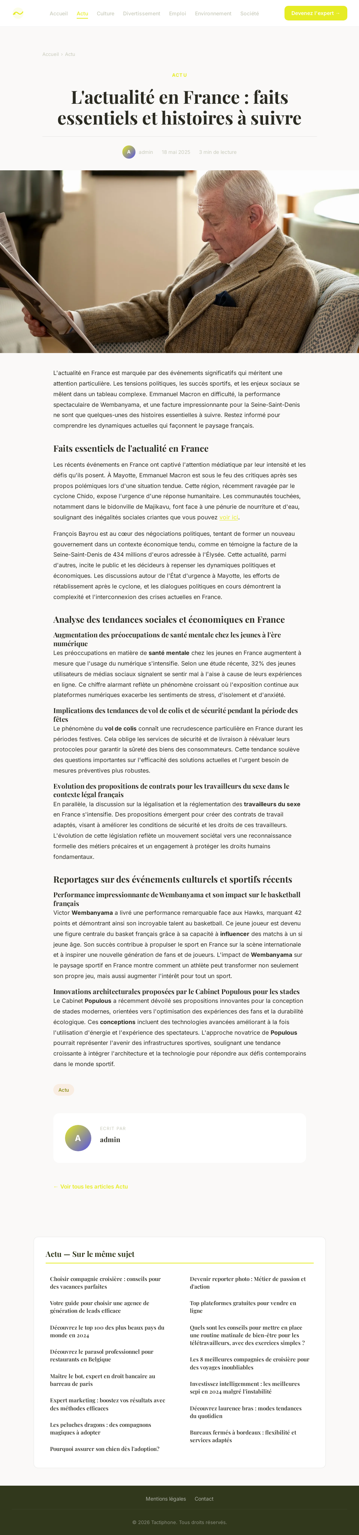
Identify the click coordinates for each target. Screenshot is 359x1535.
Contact (204, 1499)
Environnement (213, 13)
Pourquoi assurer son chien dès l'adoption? (104, 1448)
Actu (82, 13)
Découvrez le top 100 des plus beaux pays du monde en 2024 (107, 1331)
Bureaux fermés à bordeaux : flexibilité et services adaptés (243, 1436)
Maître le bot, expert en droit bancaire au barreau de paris (102, 1379)
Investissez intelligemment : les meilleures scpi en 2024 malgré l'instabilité (245, 1387)
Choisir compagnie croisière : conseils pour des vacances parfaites (105, 1282)
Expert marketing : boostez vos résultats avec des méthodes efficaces (107, 1403)
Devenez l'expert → (315, 13)
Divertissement (141, 13)
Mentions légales (166, 1499)
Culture (105, 13)
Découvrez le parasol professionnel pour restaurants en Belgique (101, 1355)
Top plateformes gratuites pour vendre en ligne (243, 1306)
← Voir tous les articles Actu (90, 1186)
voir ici (228, 517)
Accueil (59, 13)
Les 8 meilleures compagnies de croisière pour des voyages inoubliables (249, 1363)
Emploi (177, 13)
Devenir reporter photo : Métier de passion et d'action (248, 1282)
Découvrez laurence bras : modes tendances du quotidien (246, 1412)
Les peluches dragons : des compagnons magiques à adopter (100, 1428)
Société (249, 13)
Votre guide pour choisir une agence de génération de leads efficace (99, 1306)
